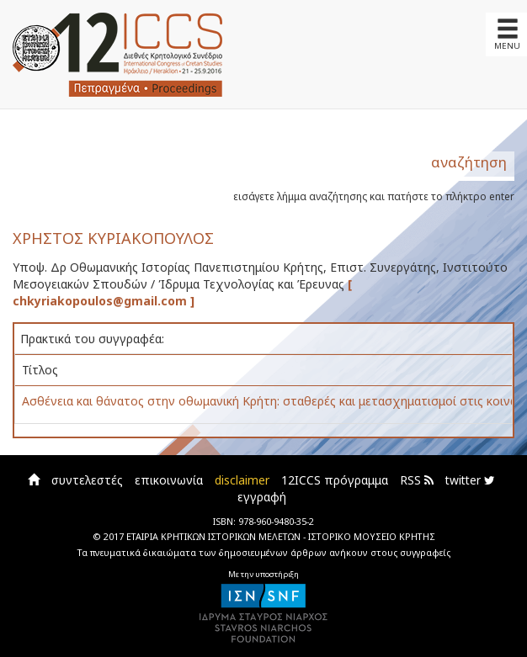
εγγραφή (261, 497)
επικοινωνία (169, 480)
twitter (470, 480)
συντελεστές (87, 480)
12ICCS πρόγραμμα (334, 480)
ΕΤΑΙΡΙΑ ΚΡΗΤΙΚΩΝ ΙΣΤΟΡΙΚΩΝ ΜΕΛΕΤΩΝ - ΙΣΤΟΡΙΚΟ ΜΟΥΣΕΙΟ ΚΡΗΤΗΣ (280, 536)
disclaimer (242, 480)
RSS (417, 480)
